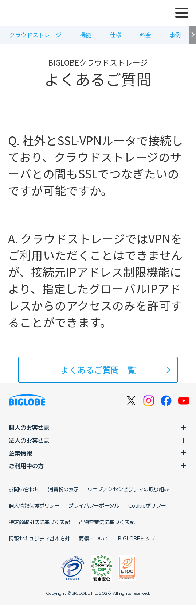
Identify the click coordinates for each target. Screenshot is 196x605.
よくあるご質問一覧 (98, 369)
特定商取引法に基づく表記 (39, 521)
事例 (175, 34)
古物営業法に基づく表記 (107, 521)
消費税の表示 (63, 489)
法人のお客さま (98, 440)
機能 (85, 34)
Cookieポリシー (147, 505)
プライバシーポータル (93, 505)
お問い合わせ (24, 489)
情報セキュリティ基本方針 (39, 538)
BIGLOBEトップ (136, 538)
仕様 (115, 34)
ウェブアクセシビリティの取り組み (128, 489)
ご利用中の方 (98, 465)
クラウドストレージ (35, 34)
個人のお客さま (98, 427)
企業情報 (98, 452)
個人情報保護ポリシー (34, 505)
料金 (145, 34)
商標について (94, 538)
